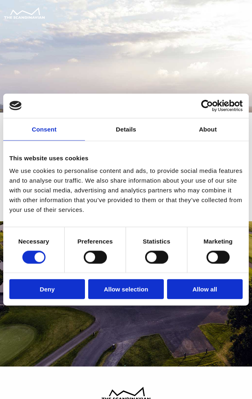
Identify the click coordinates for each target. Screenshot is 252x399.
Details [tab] (126, 128)
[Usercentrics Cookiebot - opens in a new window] (207, 105)
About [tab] (208, 128)
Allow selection (126, 289)
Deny (47, 289)
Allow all (204, 289)
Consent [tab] (44, 128)
